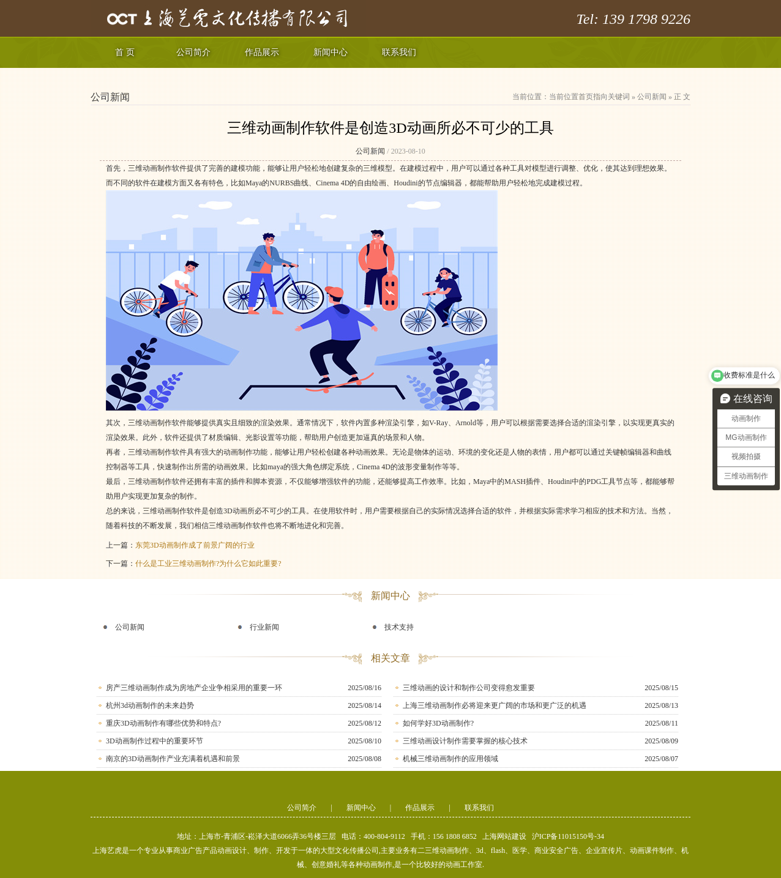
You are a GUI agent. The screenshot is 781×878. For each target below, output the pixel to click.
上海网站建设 (504, 836)
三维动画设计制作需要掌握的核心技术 (465, 741)
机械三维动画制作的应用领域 (450, 758)
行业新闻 (264, 627)
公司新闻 (652, 96)
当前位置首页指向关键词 (589, 96)
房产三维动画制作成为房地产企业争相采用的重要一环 (194, 687)
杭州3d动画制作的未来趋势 (150, 705)
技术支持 (399, 627)
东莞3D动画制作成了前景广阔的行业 (195, 545)
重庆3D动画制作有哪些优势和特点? (163, 723)
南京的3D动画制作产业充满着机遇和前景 (173, 758)
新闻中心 (330, 52)
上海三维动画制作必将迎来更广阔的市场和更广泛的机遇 (494, 705)
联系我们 (399, 52)
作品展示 (262, 52)
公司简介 (193, 52)
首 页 (125, 52)
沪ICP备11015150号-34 (568, 836)
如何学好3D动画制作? (438, 723)
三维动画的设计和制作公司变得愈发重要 (469, 687)
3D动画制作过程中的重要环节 (154, 741)
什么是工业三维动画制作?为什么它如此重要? (208, 563)
